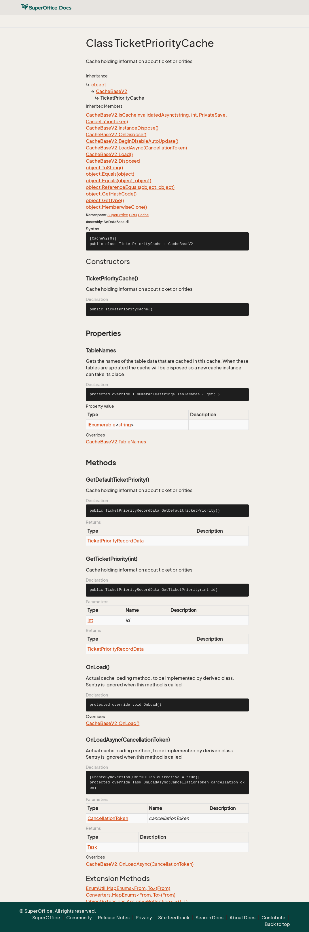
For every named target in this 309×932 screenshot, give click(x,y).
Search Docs (209, 917)
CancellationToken (108, 818)
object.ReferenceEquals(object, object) (130, 187)
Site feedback (173, 917)
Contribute (273, 917)
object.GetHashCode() (111, 194)
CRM (133, 215)
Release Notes (114, 917)
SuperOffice (117, 215)
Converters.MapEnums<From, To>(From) (130, 895)
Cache (143, 215)
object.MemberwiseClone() (116, 207)
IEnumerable (101, 425)
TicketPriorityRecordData (116, 541)
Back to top (277, 924)
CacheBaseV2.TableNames (116, 442)
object (98, 85)
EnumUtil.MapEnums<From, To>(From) (128, 888)
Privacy (144, 917)
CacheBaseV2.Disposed (113, 161)
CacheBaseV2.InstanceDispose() (122, 128)
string (124, 425)
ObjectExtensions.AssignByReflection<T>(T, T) (136, 901)
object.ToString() (104, 167)
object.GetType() (105, 200)
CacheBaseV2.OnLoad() (112, 723)
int (90, 620)
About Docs (242, 917)
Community (79, 917)
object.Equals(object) (110, 174)
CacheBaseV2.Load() (109, 154)
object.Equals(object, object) (118, 180)
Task (92, 847)
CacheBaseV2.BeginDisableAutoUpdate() (132, 141)
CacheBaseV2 (111, 91)
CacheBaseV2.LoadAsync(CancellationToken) (136, 148)
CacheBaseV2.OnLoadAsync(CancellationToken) (140, 864)
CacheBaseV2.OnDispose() (116, 134)
